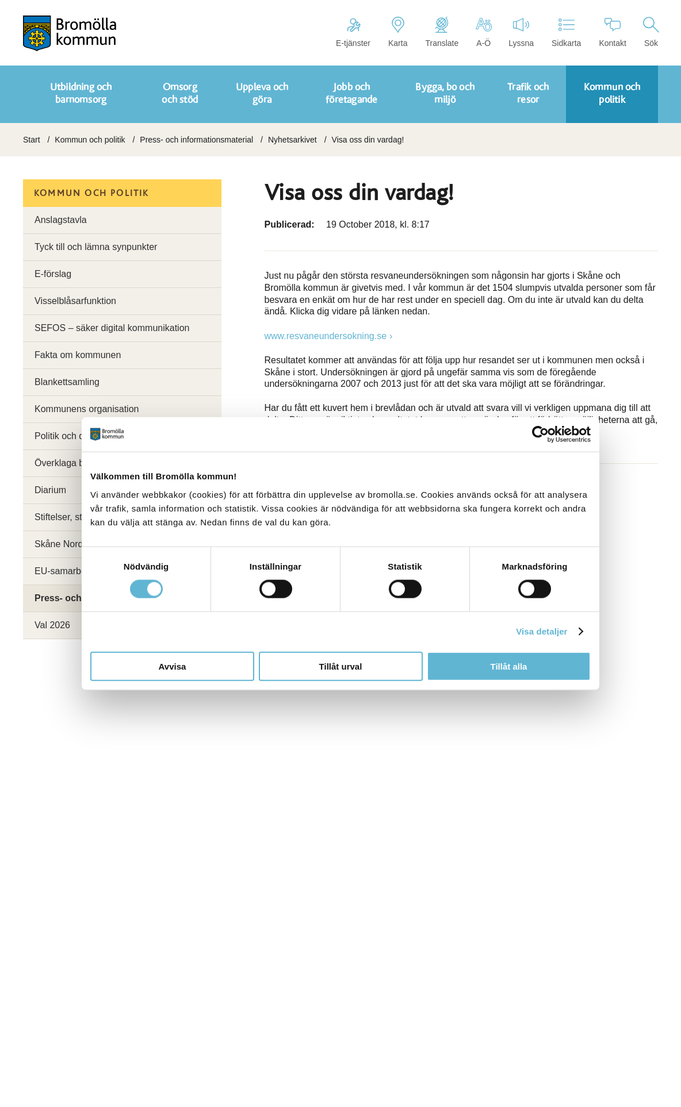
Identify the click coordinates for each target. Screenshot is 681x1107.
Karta (397, 32)
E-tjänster (353, 32)
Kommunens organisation (87, 409)
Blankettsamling (67, 382)
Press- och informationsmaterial (196, 139)
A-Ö (483, 32)
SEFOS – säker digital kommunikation (112, 328)
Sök (651, 32)
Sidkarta (566, 32)
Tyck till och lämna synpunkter (96, 247)
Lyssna (521, 32)
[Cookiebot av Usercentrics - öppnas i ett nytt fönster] (540, 434)
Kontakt (612, 32)
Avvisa (172, 666)
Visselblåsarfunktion (75, 301)
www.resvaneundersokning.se (326, 336)
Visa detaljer (541, 631)
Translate (441, 32)
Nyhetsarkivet (292, 139)
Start (31, 139)
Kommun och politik (90, 139)
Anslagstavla (61, 220)
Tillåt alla (509, 666)
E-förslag (53, 274)
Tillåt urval (340, 666)
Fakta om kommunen (78, 355)
